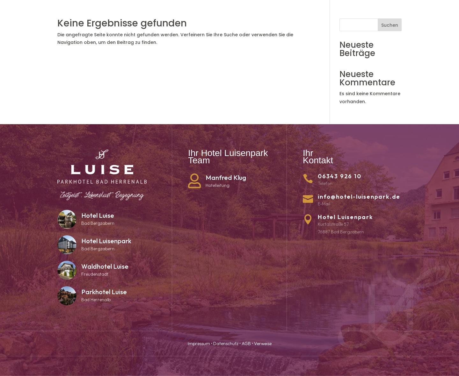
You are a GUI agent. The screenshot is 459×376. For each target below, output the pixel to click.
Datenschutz (225, 343)
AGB (246, 343)
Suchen (389, 25)
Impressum (199, 343)
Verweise (263, 343)
